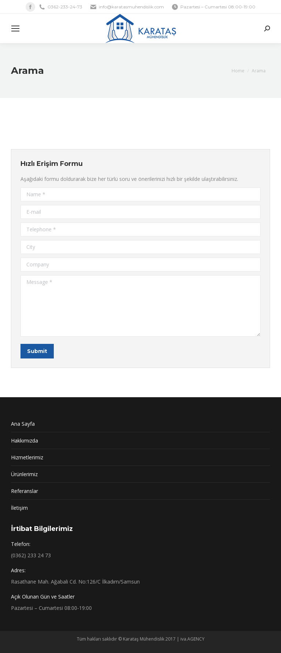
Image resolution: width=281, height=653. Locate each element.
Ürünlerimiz (24, 474)
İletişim (19, 507)
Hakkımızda (24, 440)
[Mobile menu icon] (15, 28)
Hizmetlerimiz (27, 457)
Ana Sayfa (23, 423)
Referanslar (24, 490)
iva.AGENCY (192, 639)
